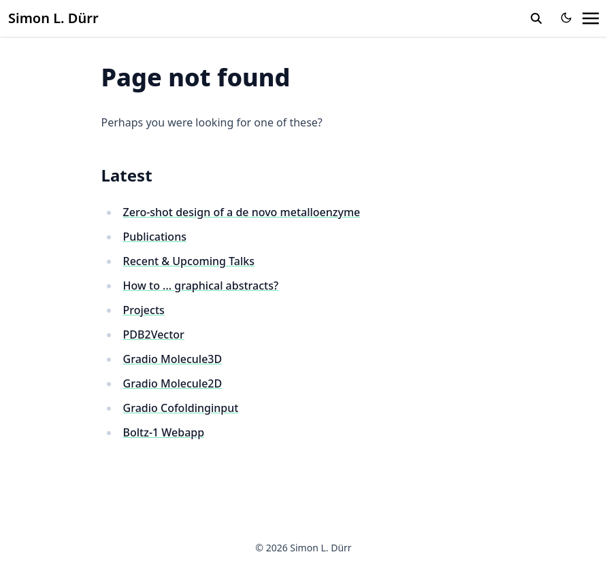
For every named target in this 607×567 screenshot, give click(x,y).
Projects (144, 310)
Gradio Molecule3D (173, 358)
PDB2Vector (153, 334)
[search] (536, 18)
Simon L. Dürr (53, 18)
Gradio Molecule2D (173, 383)
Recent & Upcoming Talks (189, 261)
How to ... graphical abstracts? (201, 285)
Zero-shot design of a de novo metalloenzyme (242, 212)
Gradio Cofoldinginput (181, 407)
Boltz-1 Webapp (164, 432)
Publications (154, 236)
